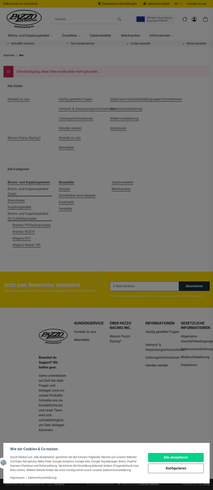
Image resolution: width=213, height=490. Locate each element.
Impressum (17, 477)
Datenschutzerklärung (42, 477)
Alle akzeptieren (176, 457)
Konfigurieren (176, 468)
